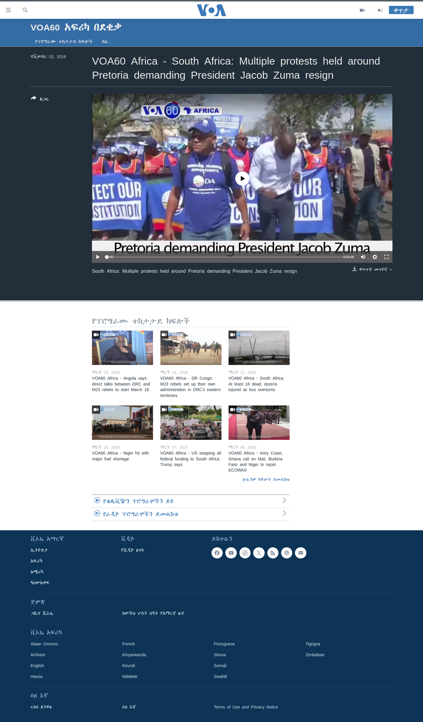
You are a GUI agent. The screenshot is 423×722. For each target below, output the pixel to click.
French (128, 644)
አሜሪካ (37, 572)
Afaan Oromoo (44, 644)
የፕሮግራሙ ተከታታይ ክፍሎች (64, 41)
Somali (220, 665)
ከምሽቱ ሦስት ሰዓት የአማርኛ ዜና (153, 613)
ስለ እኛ (129, 707)
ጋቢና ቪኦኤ (42, 613)
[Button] (40, 100)
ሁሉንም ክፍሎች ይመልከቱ (266, 479)
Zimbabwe (315, 654)
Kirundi (128, 665)
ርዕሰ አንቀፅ (41, 707)
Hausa (36, 676)
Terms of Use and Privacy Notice (246, 707)
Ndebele (129, 676)
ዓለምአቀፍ (40, 582)
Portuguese (224, 644)
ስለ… (106, 41)
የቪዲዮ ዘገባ (132, 550)
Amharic (38, 654)
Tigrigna (313, 644)
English (37, 665)
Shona (220, 654)
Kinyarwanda (134, 654)
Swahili (220, 676)
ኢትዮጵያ (39, 550)
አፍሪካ (36, 561)
